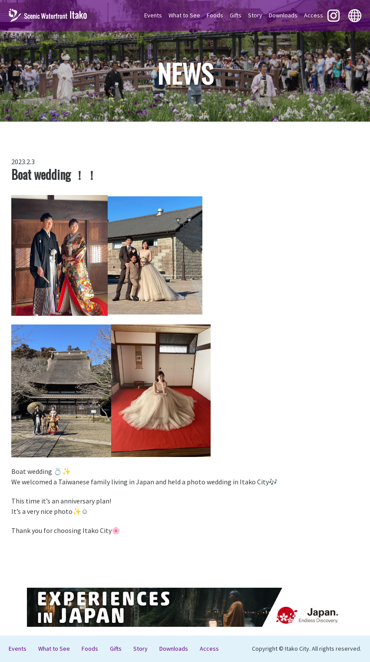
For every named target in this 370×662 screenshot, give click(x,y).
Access (313, 15)
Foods (215, 15)
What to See (184, 15)
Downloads (283, 15)
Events (153, 15)
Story (255, 15)
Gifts (235, 15)
